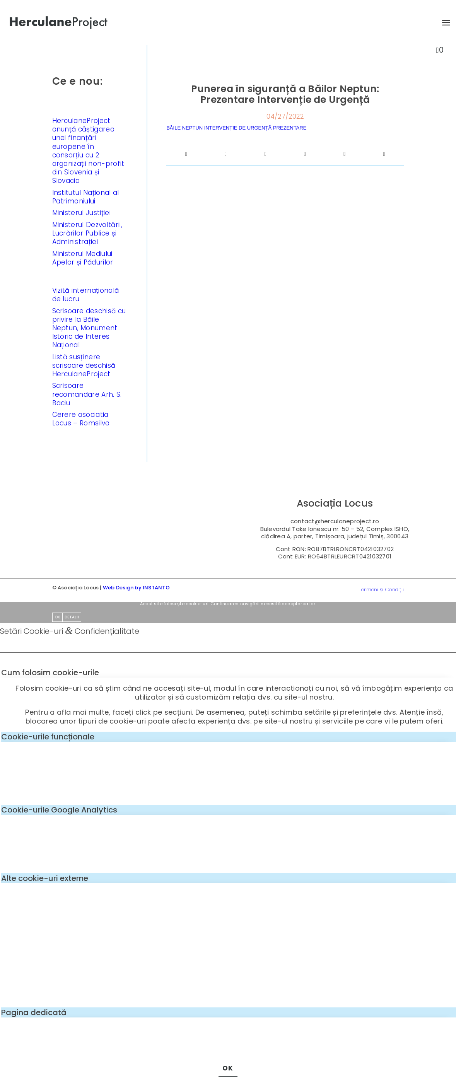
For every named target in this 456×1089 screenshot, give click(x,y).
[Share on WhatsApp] (265, 154)
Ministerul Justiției (81, 212)
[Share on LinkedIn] (344, 154)
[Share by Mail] (384, 154)
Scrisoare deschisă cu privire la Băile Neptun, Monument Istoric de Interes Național (89, 328)
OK (57, 617)
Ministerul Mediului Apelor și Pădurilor (82, 258)
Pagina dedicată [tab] (34, 1012)
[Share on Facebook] (186, 154)
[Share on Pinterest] (304, 154)
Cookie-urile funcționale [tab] (47, 737)
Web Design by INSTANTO (136, 587)
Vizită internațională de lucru (85, 295)
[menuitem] (443, 23)
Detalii (72, 617)
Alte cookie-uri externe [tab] (44, 878)
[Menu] (443, 23)
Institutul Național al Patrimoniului (85, 197)
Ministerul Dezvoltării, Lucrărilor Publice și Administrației (87, 233)
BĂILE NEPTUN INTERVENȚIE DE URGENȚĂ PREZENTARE (236, 128)
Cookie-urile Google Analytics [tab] (59, 810)
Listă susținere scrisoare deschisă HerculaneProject (84, 365)
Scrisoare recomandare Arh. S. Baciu (87, 394)
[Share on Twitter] (226, 154)
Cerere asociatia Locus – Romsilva (81, 419)
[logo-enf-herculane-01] (59, 23)
